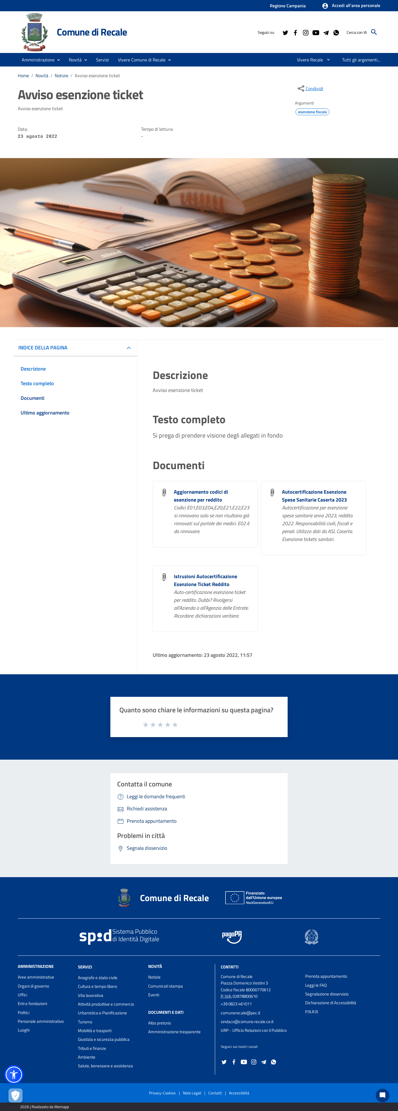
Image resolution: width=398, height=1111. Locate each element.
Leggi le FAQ (316, 985)
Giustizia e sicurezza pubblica (104, 1039)
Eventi (153, 995)
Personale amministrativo (41, 1021)
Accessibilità (239, 1093)
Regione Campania (288, 5)
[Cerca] (374, 32)
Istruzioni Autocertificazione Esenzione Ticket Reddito (205, 580)
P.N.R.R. (312, 1011)
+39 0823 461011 (236, 1004)
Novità (42, 75)
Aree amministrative (36, 977)
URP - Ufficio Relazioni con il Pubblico (254, 1030)
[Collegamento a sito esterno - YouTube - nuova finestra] (315, 32)
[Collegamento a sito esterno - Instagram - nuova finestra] (305, 32)
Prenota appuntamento (326, 976)
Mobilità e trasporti (94, 1030)
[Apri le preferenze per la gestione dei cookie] (15, 1095)
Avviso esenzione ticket (97, 75)
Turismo (85, 1022)
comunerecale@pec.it (240, 1013)
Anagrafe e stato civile (97, 977)
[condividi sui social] (310, 88)
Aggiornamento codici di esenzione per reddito (201, 496)
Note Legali (192, 1093)
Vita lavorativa (90, 995)
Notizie (61, 75)
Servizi (85, 967)
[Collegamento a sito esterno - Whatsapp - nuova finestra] (336, 32)
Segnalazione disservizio (327, 994)
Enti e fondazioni (32, 1003)
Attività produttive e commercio (106, 1004)
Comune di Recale (92, 31)
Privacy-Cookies (162, 1093)
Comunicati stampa (165, 986)
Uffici (22, 995)
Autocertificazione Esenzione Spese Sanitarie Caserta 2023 (314, 496)
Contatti (230, 967)
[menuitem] (308, 60)
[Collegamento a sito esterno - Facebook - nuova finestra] (295, 32)
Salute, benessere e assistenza (105, 1066)
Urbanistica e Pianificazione (102, 1013)
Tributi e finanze (92, 1048)
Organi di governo (33, 986)
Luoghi (24, 1030)
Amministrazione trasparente (174, 1031)
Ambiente (86, 1057)
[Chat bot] (382, 1095)
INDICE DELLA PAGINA (42, 347)
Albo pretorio (159, 1023)
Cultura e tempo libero (97, 986)
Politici (23, 1012)
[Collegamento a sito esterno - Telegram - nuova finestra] (325, 32)
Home (23, 75)
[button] (351, 6)
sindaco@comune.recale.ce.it (247, 1021)
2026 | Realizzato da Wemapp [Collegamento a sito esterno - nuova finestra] (44, 1107)
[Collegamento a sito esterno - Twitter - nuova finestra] (285, 32)
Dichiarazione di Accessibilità (330, 1002)
